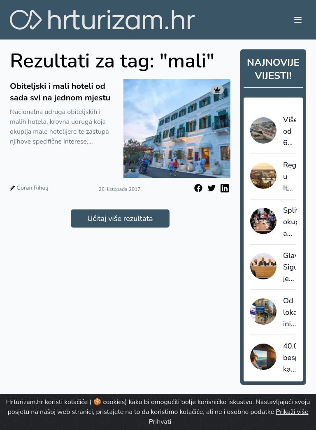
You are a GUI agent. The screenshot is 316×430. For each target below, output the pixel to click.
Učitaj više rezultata (120, 218)
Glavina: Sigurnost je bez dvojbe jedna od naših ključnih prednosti (289, 267)
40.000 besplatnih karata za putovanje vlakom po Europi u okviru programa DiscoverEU (289, 358)
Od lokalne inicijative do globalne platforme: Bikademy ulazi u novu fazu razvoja (289, 313)
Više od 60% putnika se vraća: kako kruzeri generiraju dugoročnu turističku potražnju (289, 132)
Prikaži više (292, 411)
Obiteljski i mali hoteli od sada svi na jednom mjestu (60, 92)
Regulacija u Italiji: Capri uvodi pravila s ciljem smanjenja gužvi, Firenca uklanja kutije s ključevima (289, 177)
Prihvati (160, 421)
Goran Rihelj (32, 188)
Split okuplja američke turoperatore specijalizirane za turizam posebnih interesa (290, 222)
